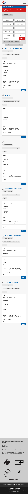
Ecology (7, 95)
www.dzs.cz (4, 445)
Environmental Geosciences (13, 282)
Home (4, 6)
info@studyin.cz (5, 446)
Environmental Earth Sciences (13, 188)
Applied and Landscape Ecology (14, 48)
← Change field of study (7, 14)
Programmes (10, 6)
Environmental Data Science (13, 142)
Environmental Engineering (13, 235)
